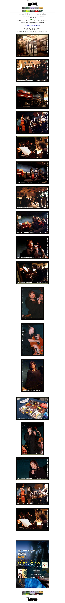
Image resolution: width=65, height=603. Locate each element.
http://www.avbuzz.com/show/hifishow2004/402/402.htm (32, 25)
